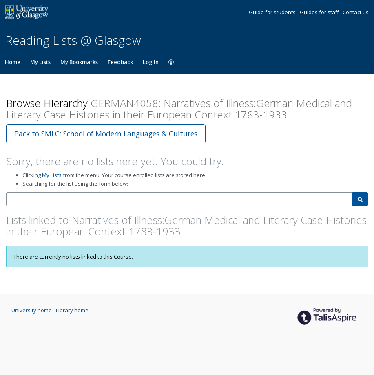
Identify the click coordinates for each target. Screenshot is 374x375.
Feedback (120, 62)
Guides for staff (320, 12)
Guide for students (273, 12)
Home (12, 62)
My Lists (40, 62)
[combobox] (179, 199)
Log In (151, 62)
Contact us (356, 12)
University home (32, 310)
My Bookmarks (79, 62)
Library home (72, 310)
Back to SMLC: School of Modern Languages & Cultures (105, 133)
